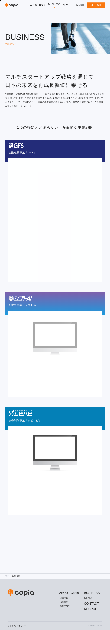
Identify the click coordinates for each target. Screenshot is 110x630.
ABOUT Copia (38, 5)
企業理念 (64, 598)
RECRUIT (95, 5)
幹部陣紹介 (65, 606)
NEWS (66, 5)
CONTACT (78, 5)
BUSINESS (54, 4)
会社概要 (64, 602)
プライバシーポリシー (17, 626)
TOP (7, 576)
